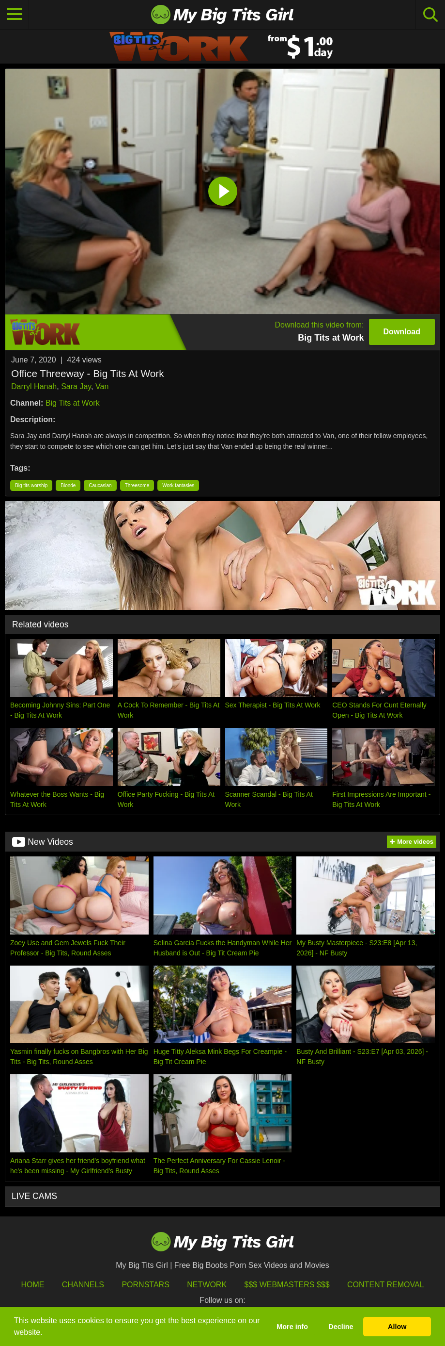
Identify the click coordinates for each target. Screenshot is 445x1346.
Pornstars (145, 1284)
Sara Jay (76, 386)
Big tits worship (31, 485)
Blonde (68, 485)
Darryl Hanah (34, 386)
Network (207, 1284)
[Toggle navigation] (14, 14)
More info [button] (292, 1326)
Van (101, 386)
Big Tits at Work (73, 403)
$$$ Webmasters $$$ (287, 1284)
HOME (32, 1284)
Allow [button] (397, 1326)
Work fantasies (178, 485)
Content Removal (385, 1284)
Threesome (137, 485)
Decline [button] (340, 1326)
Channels (83, 1284)
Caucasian (100, 485)
